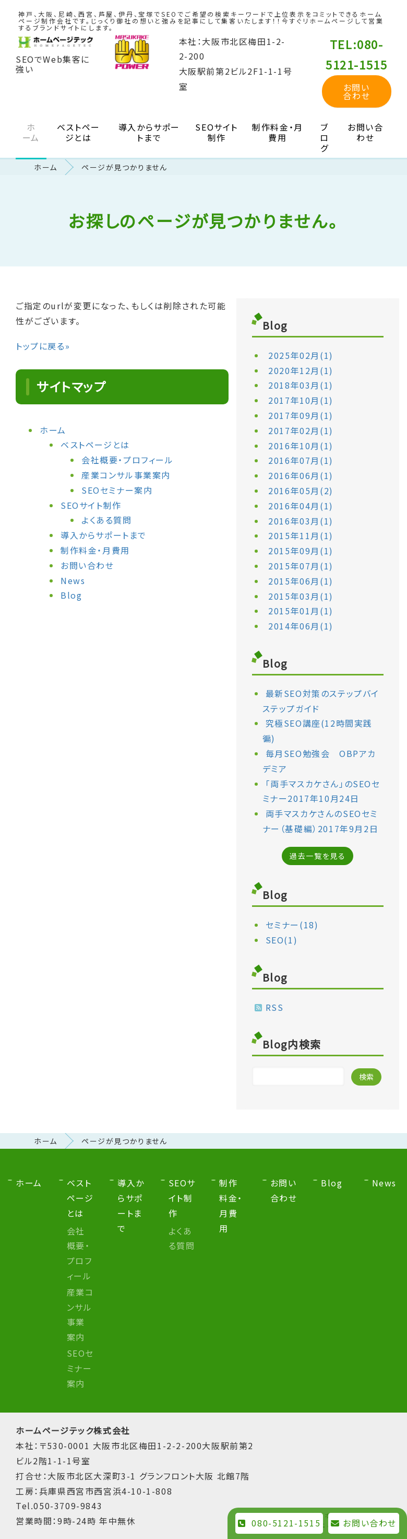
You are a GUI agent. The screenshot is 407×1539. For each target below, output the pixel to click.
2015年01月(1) (300, 610)
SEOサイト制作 (216, 132)
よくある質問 (106, 520)
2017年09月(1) (300, 415)
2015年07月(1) (300, 565)
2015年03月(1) (300, 596)
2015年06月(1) (300, 581)
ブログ (324, 137)
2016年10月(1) (300, 445)
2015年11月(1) (300, 535)
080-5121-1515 (279, 1523)
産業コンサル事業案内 (126, 475)
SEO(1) (282, 940)
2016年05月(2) (300, 490)
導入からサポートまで (149, 132)
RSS (275, 1007)
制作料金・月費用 (277, 132)
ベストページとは (78, 132)
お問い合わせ (356, 91)
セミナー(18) (292, 924)
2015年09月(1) (300, 550)
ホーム (31, 132)
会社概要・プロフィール (127, 459)
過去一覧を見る (317, 855)
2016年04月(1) (300, 505)
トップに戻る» (43, 346)
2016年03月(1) (300, 521)
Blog (71, 595)
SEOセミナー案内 (116, 490)
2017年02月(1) (300, 430)
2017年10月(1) (300, 400)
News (73, 580)
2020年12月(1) (300, 370)
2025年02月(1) (300, 355)
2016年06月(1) (300, 475)
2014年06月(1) (300, 626)
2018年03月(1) (300, 385)
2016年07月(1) (300, 460)
